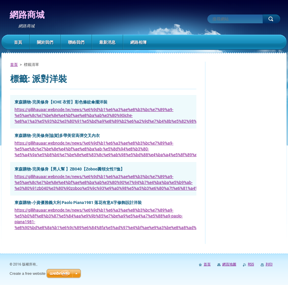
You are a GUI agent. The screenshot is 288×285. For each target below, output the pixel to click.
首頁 (14, 64)
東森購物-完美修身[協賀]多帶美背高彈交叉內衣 (57, 135)
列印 (269, 264)
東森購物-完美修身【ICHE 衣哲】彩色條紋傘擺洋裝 (61, 102)
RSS (251, 264)
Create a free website (28, 273)
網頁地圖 (229, 264)
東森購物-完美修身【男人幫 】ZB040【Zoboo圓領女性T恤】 (70, 169)
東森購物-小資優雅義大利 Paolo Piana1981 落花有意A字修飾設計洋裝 (78, 202)
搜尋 (271, 19)
